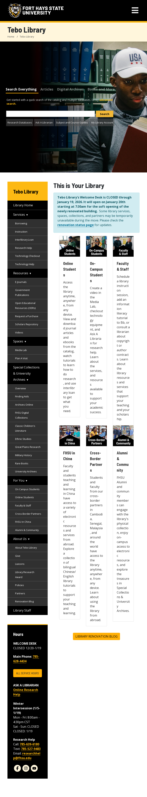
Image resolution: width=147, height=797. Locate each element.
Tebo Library (27, 36)
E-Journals (21, 282)
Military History (23, 455)
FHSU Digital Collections (22, 415)
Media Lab (21, 350)
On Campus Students (27, 489)
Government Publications (22, 292)
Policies (19, 585)
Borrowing (21, 223)
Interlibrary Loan (24, 239)
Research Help (23, 248)
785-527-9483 (31, 749)
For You (18, 480)
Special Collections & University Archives (26, 373)
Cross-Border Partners (28, 513)
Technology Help (24, 264)
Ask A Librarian (44, 122)
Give (17, 556)
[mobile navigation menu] (135, 10)
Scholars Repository (26, 324)
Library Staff (22, 610)
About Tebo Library (26, 547)
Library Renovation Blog (96, 636)
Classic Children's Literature (25, 428)
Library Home (23, 205)
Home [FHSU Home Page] (10, 36)
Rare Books (21, 463)
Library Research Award (24, 574)
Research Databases (19, 122)
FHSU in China (23, 521)
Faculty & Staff (23, 505)
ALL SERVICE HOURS (27, 673)
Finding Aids (22, 396)
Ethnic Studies (23, 439)
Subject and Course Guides (72, 122)
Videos (19, 332)
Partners (20, 593)
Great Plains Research (28, 447)
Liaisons (19, 564)
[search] (104, 114)
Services (19, 214)
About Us (20, 539)
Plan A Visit (21, 358)
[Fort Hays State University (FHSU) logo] (35, 11)
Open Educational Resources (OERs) (25, 305)
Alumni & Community (27, 530)
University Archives (26, 471)
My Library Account (102, 122)
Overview (20, 388)
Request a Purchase (26, 316)
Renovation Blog (24, 601)
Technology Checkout (27, 256)
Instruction (21, 231)
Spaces (18, 341)
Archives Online (24, 404)
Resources (20, 273)
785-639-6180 (29, 744)
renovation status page (75, 225)
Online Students (24, 497)
